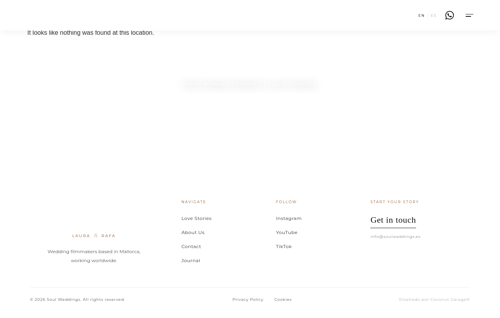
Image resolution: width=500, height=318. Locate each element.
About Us (193, 232)
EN (421, 15)
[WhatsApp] (449, 15)
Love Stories (196, 218)
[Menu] (468, 15)
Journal (190, 260)
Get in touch (393, 220)
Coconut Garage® (450, 299)
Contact (191, 246)
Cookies (283, 299)
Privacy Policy (247, 299)
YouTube (287, 232)
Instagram (289, 218)
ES (434, 15)
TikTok (284, 246)
